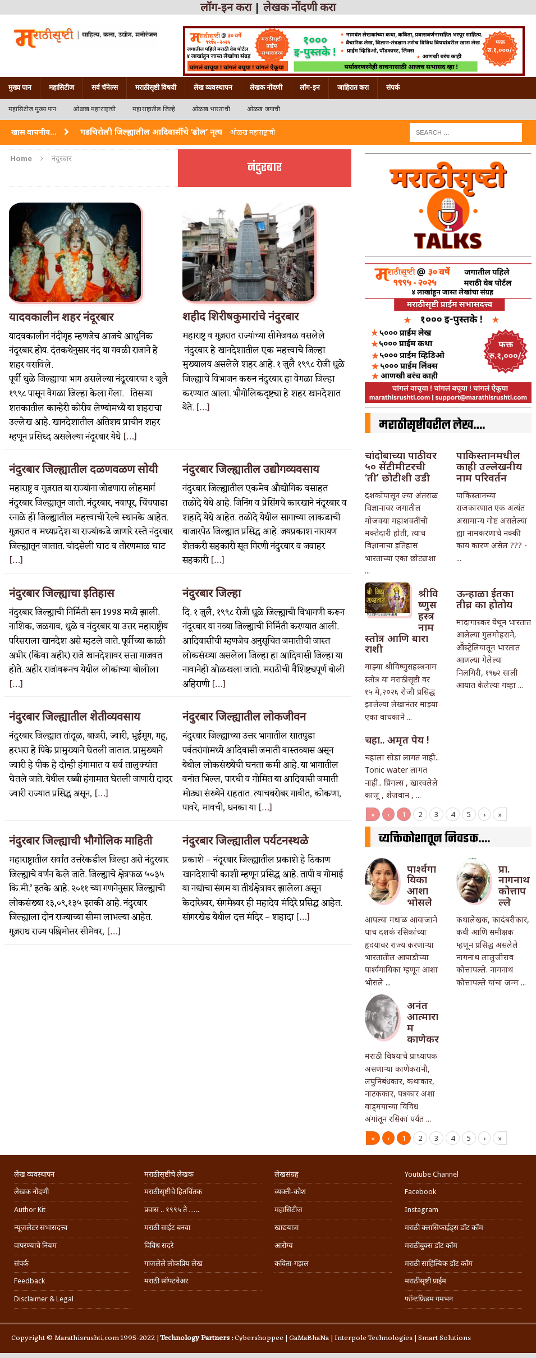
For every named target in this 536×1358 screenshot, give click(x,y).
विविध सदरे (158, 1245)
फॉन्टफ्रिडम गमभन (429, 1299)
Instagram (421, 1209)
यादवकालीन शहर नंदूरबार (61, 317)
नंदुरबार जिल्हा (211, 593)
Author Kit (29, 1209)
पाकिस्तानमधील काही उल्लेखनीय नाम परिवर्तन (489, 466)
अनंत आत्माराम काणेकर (423, 1021)
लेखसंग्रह (286, 1174)
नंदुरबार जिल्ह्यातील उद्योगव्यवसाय (250, 469)
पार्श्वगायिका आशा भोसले (421, 885)
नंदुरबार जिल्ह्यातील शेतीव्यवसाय (74, 716)
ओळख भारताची (211, 109)
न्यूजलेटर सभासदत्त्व (40, 1227)
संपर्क (393, 87)
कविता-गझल (291, 1263)
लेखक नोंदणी (266, 87)
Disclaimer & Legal (44, 1299)
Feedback (29, 1281)
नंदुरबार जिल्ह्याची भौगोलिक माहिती (80, 840)
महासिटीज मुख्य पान (32, 109)
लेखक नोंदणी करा (299, 7)
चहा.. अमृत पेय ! (397, 739)
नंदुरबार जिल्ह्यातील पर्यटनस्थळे (245, 840)
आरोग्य (283, 1245)
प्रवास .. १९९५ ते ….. (171, 1209)
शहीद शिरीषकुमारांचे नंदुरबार (240, 316)
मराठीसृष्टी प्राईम (425, 1281)
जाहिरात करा (353, 87)
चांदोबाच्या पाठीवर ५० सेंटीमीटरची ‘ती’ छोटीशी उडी (401, 466)
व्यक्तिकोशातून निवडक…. (434, 838)
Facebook (420, 1191)
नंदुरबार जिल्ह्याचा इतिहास (61, 593)
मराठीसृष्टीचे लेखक (169, 1174)
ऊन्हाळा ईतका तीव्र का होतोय (485, 598)
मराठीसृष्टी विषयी (155, 87)
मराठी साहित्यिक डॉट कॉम (439, 1263)
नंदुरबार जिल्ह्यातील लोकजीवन (244, 716)
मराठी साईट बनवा (167, 1227)
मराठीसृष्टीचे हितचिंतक (173, 1191)
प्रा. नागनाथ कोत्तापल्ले (514, 885)
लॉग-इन (310, 87)
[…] (130, 437)
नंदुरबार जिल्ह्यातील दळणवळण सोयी (83, 469)
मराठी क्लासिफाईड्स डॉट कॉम (444, 1227)
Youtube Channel (432, 1174)
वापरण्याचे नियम (35, 1245)
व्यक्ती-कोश (290, 1191)
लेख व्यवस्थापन (213, 87)
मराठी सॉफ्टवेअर (166, 1281)
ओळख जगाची (263, 109)
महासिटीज (61, 87)
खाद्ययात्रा (286, 1227)
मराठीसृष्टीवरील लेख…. (432, 425)
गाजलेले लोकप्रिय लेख (173, 1263)
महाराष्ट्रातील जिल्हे (153, 109)
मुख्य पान (19, 87)
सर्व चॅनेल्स (104, 87)
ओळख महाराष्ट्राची (94, 109)
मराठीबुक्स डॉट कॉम (431, 1245)
